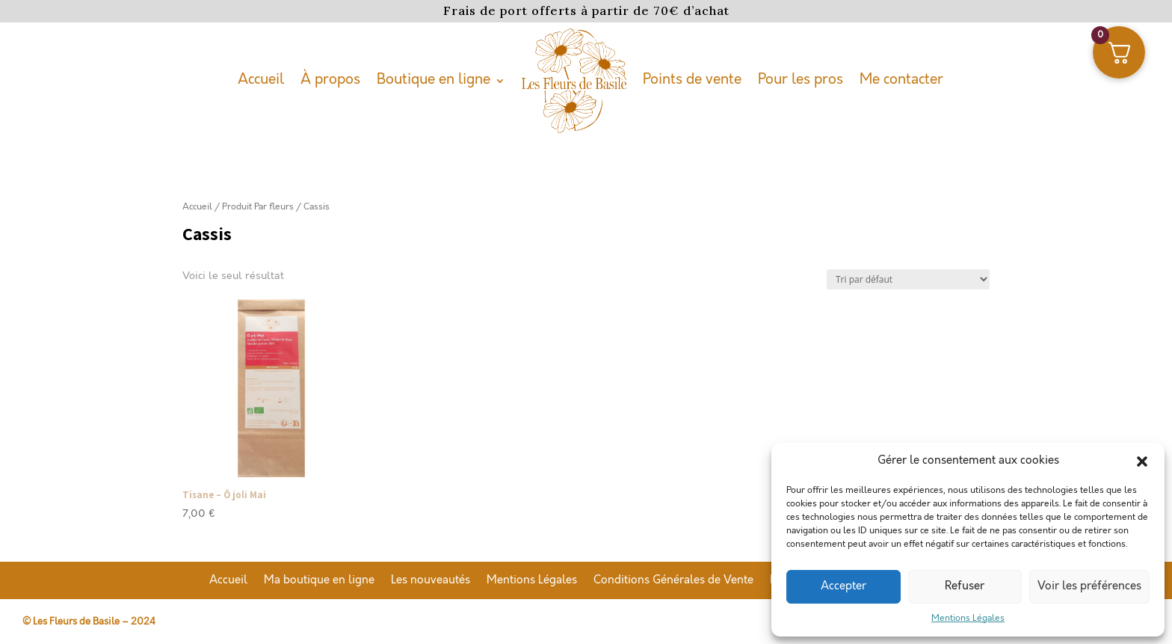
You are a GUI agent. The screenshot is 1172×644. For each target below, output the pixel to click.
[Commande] (908, 279)
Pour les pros (800, 79)
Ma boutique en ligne (319, 581)
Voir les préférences (1089, 586)
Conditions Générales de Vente (673, 581)
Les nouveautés (430, 581)
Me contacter (901, 79)
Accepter (843, 586)
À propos (330, 79)
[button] (1142, 461)
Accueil (261, 79)
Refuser (964, 586)
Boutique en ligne (433, 79)
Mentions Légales (968, 618)
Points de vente (692, 79)
